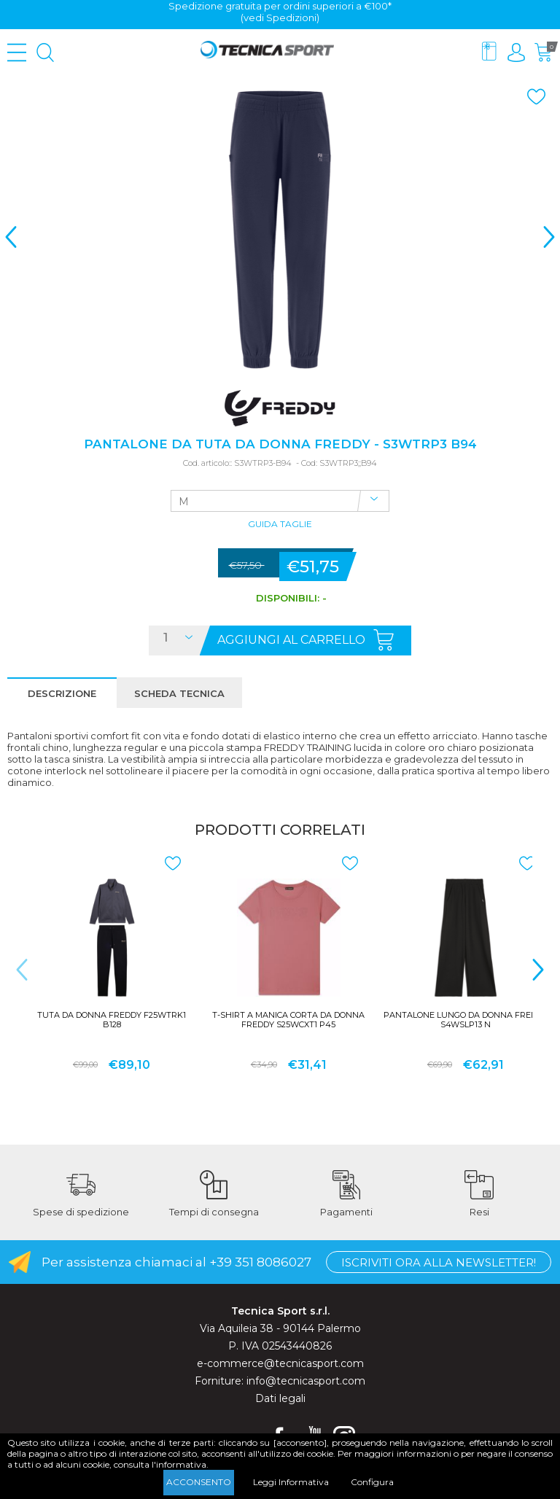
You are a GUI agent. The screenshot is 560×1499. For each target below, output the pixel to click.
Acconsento (198, 1481)
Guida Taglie (280, 524)
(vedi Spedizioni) (280, 17)
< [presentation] (11, 236)
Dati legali (280, 1398)
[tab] (62, 692)
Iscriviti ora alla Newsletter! (438, 1262)
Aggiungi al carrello (291, 640)
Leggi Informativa (291, 1481)
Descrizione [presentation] (62, 693)
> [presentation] (549, 236)
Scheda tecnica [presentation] (179, 693)
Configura (372, 1481)
